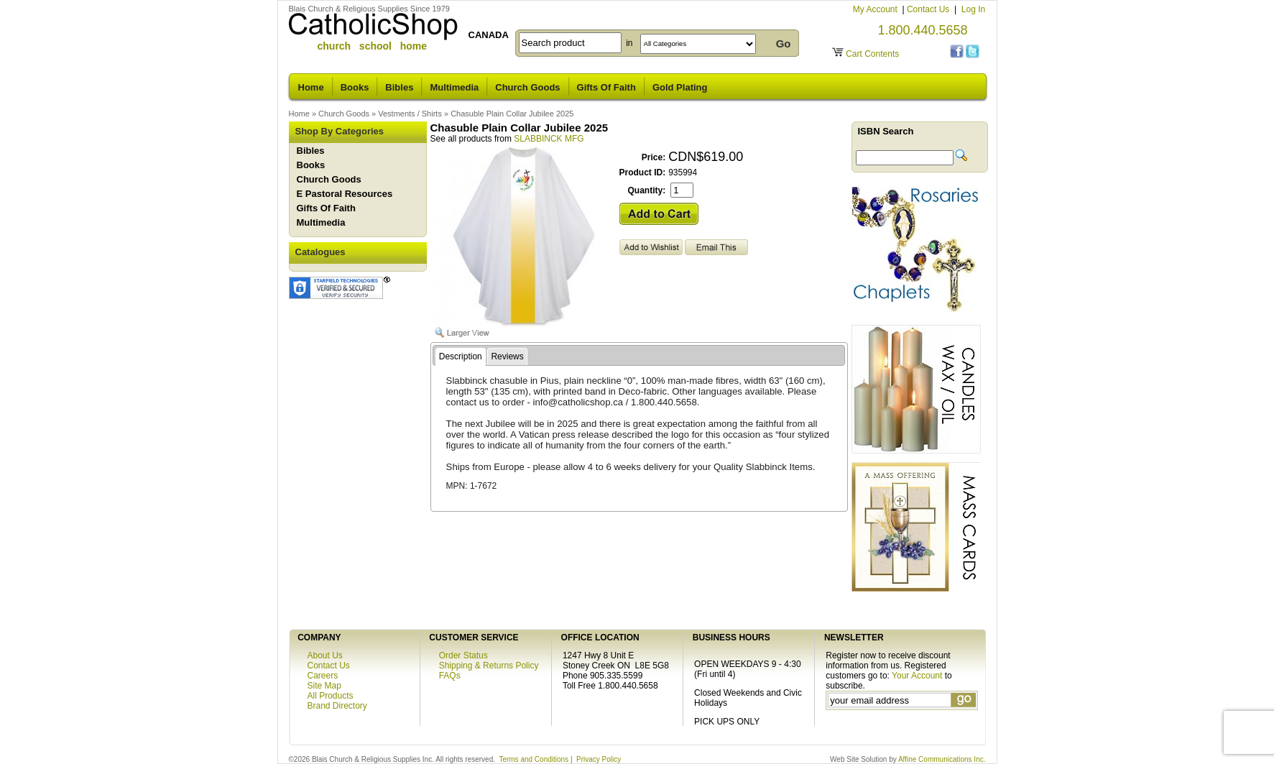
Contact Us (929, 9)
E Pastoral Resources (345, 193)
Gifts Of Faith (606, 87)
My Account (876, 9)
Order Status (463, 655)
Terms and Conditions (533, 759)
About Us (325, 655)
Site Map (324, 686)
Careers (323, 676)
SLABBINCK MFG (548, 139)
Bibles (399, 87)
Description (460, 356)
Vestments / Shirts (410, 113)
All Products (331, 696)
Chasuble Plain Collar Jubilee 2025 (512, 113)
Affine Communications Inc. (942, 759)
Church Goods (527, 87)
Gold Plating (680, 87)
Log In (973, 9)
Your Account (917, 676)
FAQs (450, 676)
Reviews (507, 356)
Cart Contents (872, 54)
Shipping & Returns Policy (489, 666)
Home (311, 87)
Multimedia (454, 87)
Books (355, 87)
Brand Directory (337, 706)
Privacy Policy (598, 759)
